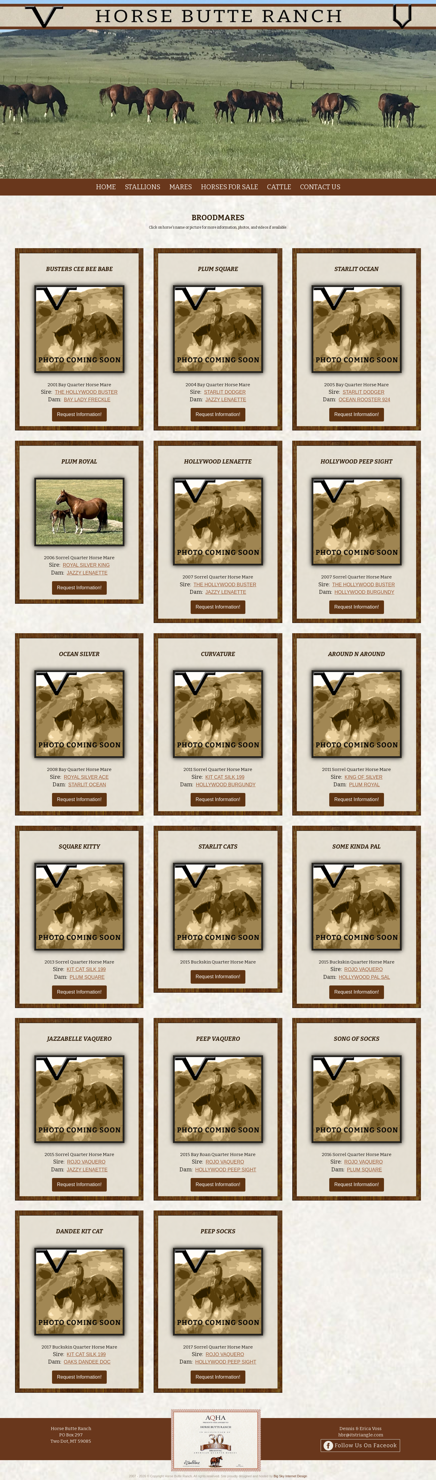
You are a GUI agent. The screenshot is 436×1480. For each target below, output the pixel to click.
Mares (180, 187)
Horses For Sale (229, 187)
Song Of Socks (356, 1038)
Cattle (279, 187)
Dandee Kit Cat (79, 1231)
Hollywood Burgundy (365, 592)
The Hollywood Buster (86, 392)
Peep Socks (218, 1231)
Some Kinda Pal (356, 846)
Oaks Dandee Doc (87, 1361)
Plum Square (218, 269)
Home (106, 187)
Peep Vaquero (218, 1038)
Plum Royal (79, 461)
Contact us (320, 187)
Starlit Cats (218, 846)
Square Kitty (79, 846)
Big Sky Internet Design (290, 1476)
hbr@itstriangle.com (360, 1435)
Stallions (142, 187)
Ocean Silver (79, 654)
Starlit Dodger (225, 392)
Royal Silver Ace (86, 777)
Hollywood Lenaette (218, 461)
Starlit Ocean (356, 269)
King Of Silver (363, 777)
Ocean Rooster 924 (364, 399)
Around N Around (356, 654)
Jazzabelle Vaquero (79, 1038)
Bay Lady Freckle (87, 399)
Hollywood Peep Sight (356, 461)
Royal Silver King (86, 565)
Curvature (218, 654)
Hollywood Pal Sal (364, 977)
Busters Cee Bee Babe (79, 269)
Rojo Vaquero (363, 969)
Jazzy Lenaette (225, 399)
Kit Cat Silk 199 (224, 777)
